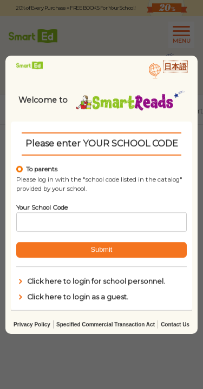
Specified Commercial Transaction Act (105, 324)
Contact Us (175, 324)
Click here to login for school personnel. (90, 281)
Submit (102, 249)
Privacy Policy (32, 324)
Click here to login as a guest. (72, 296)
